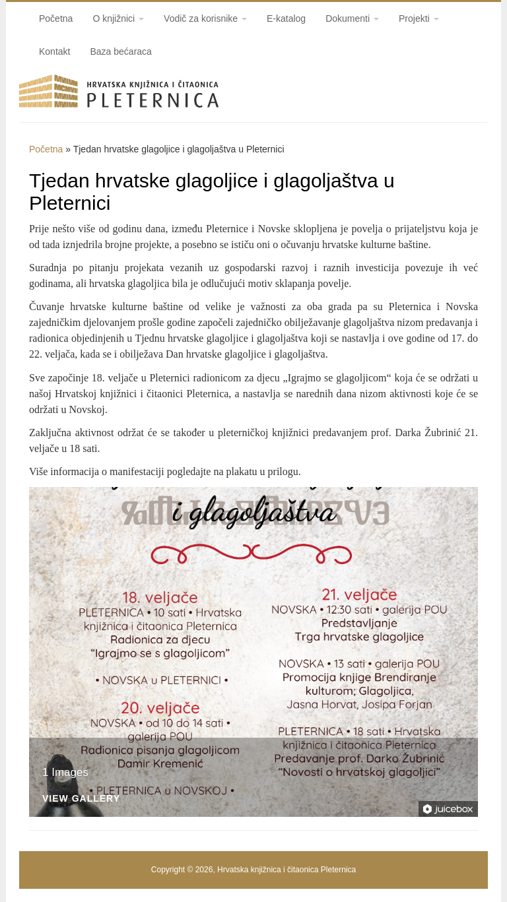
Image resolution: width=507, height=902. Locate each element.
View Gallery (81, 799)
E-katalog (286, 18)
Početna (56, 18)
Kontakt (54, 51)
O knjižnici (118, 18)
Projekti (419, 18)
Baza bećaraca (120, 51)
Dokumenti (352, 18)
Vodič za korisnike (205, 18)
